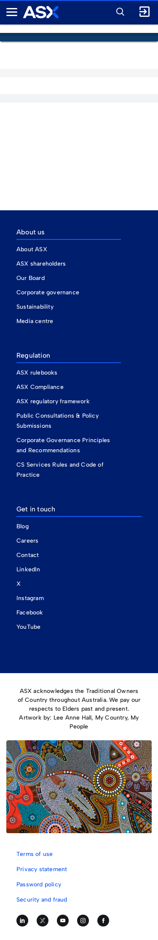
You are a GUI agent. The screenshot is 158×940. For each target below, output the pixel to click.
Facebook (29, 612)
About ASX (31, 249)
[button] (118, 10)
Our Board (30, 278)
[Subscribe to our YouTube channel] (63, 920)
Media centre (34, 321)
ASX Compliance (40, 387)
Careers (27, 540)
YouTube (28, 626)
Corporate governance (47, 292)
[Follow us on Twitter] (42, 920)
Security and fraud (41, 899)
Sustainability (35, 306)
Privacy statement (41, 869)
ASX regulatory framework (53, 401)
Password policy (38, 884)
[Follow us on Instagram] (83, 920)
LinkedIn (28, 569)
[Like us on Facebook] (103, 920)
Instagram (30, 598)
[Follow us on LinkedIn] (22, 920)
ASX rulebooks (37, 372)
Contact (27, 555)
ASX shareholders (41, 263)
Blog (22, 526)
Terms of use (34, 854)
